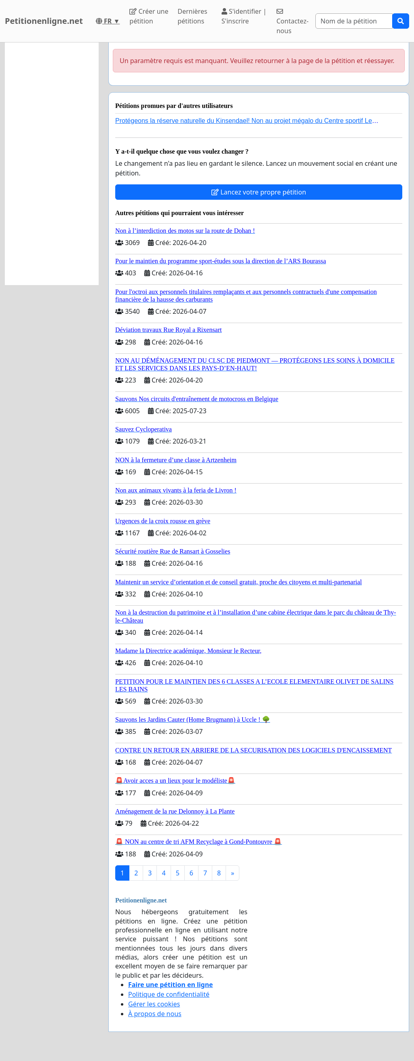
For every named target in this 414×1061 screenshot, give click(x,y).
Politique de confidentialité (168, 994)
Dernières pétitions (192, 16)
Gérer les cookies (154, 1004)
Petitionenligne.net (44, 20)
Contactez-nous (292, 21)
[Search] (354, 21)
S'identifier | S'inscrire (244, 16)
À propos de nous (155, 1013)
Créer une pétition (148, 16)
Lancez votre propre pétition (258, 192)
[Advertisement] (52, 163)
